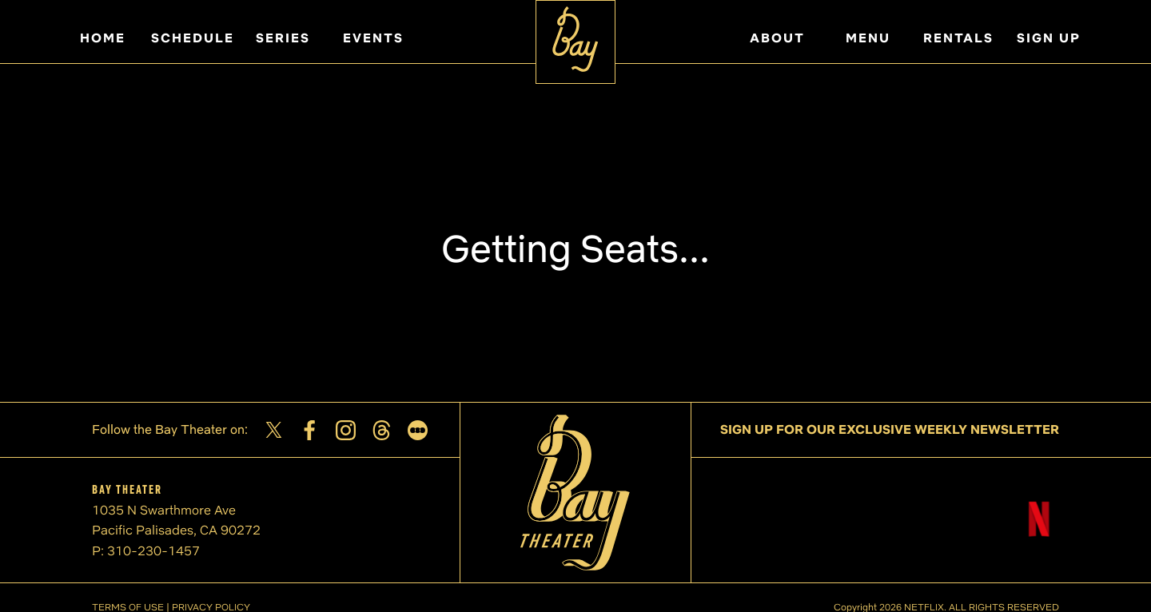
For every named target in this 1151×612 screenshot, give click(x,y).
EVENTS (373, 38)
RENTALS (958, 38)
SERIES (283, 38)
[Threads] (382, 430)
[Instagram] (346, 430)
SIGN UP (1049, 38)
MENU (868, 38)
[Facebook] (310, 430)
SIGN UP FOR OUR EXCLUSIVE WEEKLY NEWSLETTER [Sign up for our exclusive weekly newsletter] (889, 429)
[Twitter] (274, 430)
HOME (102, 38)
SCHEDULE (192, 38)
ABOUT (777, 38)
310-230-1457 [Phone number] (153, 550)
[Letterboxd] (418, 430)
